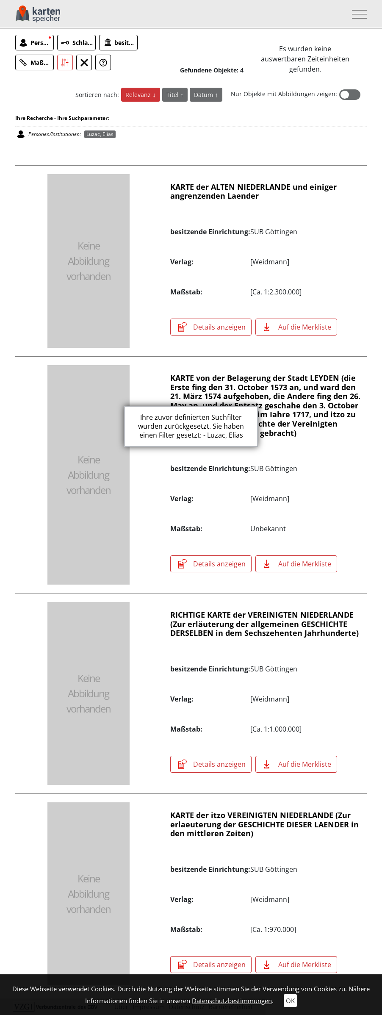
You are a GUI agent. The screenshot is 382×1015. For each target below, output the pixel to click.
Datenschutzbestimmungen (232, 1000)
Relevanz (138, 95)
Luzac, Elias (99, 134)
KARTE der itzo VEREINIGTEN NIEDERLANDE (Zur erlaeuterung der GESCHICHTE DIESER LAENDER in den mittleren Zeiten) (264, 824)
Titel (173, 95)
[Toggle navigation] (357, 14)
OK (290, 1000)
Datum (204, 95)
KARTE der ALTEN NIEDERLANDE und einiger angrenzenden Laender (253, 191)
